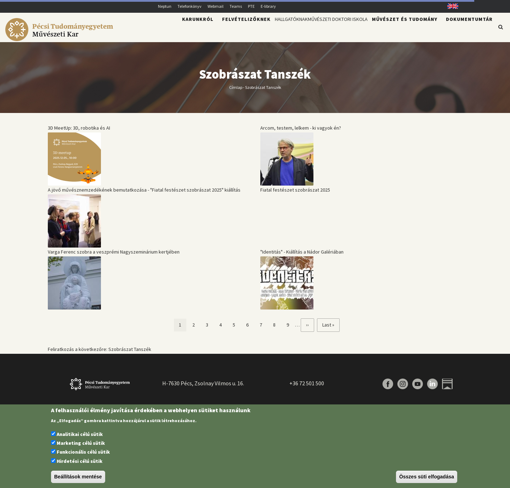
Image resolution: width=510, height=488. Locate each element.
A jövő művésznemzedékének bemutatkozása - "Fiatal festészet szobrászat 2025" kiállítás (144, 194)
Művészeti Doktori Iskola (326, 30)
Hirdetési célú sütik (79, 461)
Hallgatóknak (259, 30)
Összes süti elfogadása (426, 477)
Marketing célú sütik (81, 443)
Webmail (215, 6)
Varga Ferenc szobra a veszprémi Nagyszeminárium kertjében (114, 256)
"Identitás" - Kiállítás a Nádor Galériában (302, 256)
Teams (236, 6)
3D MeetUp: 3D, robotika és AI (79, 132)
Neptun (164, 6)
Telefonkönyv (189, 6)
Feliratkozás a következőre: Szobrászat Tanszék (99, 353)
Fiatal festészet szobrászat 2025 (295, 194)
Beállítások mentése (78, 477)
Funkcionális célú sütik (83, 452)
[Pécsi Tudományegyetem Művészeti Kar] (60, 37)
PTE (251, 6)
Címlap (235, 91)
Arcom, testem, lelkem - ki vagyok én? (300, 132)
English (450, 6)
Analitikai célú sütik (80, 434)
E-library (268, 6)
